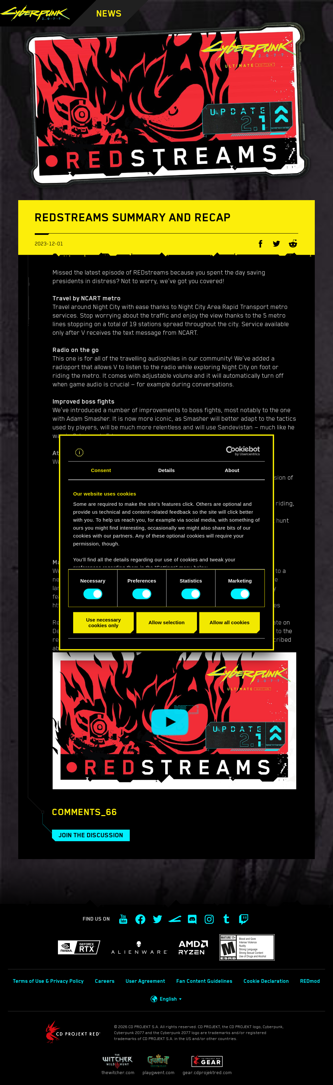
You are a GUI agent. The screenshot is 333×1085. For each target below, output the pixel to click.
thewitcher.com (118, 1064)
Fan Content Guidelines (204, 981)
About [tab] (232, 470)
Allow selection (166, 623)
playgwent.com (158, 1064)
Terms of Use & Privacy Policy (48, 981)
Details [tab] (166, 470)
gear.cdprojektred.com (207, 1064)
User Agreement (145, 981)
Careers (105, 981)
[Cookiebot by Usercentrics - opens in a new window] (231, 451)
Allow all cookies (230, 623)
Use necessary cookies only (103, 622)
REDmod (310, 981)
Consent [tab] (101, 470)
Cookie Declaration (266, 981)
